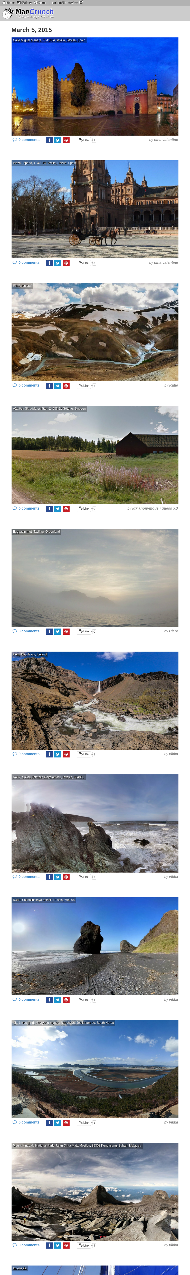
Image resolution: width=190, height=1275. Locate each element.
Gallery (23, 3)
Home (8, 3)
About (39, 3)
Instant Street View (67, 3)
